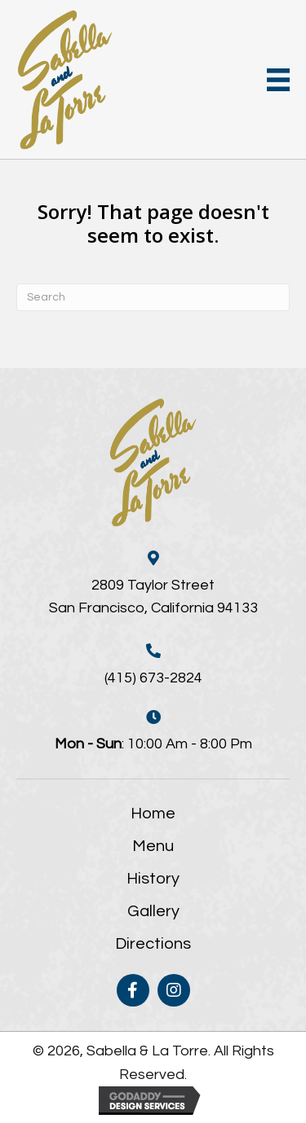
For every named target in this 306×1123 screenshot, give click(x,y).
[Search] (153, 297)
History (153, 879)
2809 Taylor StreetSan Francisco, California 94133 (153, 596)
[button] (133, 990)
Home (153, 813)
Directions (153, 944)
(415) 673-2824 (153, 678)
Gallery (153, 911)
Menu (153, 846)
